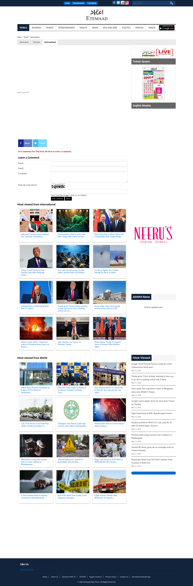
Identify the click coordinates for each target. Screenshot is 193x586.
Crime (95, 27)
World (23, 27)
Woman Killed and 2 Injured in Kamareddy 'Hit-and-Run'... (70, 460)
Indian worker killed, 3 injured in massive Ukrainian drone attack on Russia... (35, 344)
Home (19, 37)
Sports (49, 27)
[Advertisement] (40, 15)
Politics (126, 27)
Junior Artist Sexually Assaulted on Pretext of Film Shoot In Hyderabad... (35, 390)
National (36, 42)
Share (27, 143)
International (34, 37)
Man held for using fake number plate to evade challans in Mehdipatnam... (34, 461)
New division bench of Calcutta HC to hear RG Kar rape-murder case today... (109, 390)
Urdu (67, 3)
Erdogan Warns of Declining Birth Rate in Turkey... (35, 307)
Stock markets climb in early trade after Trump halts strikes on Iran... (71, 235)
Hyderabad (24, 42)
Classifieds (92, 3)
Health (83, 27)
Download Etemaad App (141, 577)
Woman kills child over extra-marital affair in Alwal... (109, 424)
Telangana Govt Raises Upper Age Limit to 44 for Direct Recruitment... (72, 424)
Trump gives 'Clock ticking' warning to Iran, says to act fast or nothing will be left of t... (72, 308)
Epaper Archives (95, 577)
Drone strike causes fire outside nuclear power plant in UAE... (107, 307)
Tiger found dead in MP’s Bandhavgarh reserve (151, 413)
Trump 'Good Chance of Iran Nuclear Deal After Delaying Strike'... (32, 272)
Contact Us (124, 577)
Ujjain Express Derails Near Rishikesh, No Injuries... (106, 496)
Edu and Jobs (110, 27)
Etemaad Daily (27, 569)
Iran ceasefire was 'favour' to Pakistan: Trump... (69, 343)
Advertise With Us (69, 577)
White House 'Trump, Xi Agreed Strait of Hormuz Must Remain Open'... (108, 344)
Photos (139, 27)
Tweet (42, 143)
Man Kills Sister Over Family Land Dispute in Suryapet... (72, 496)
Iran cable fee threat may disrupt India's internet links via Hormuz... (72, 271)
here (76, 195)
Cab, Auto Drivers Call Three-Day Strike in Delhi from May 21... (35, 424)
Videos (151, 27)
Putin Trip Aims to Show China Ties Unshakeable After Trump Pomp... (109, 235)
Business (36, 27)
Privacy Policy (110, 577)
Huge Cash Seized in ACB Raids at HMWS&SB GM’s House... (109, 460)
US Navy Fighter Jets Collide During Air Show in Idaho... (106, 271)
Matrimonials (78, 3)
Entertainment (66, 27)
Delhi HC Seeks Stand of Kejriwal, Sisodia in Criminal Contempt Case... (72, 390)
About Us (54, 577)
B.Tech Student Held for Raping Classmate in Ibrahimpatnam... (34, 496)
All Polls (82, 577)
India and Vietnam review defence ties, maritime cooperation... (35, 235)
